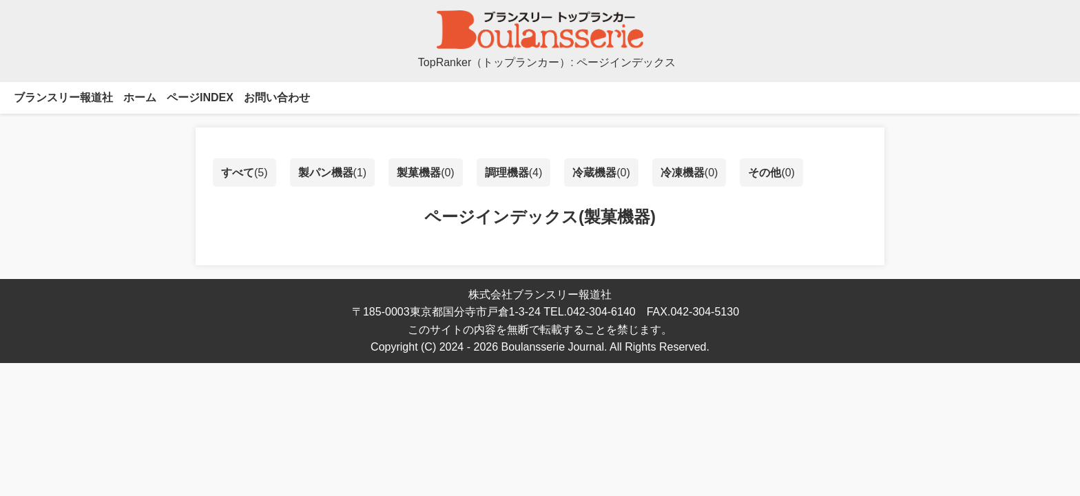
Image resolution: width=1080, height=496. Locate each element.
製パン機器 (325, 172)
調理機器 (507, 172)
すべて (237, 172)
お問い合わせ (277, 97)
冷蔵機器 (594, 172)
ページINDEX (200, 97)
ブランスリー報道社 (63, 97)
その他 (764, 172)
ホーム (139, 97)
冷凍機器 (683, 172)
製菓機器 (419, 172)
